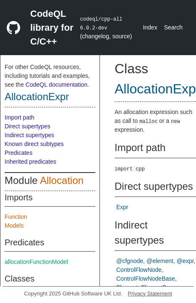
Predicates (18, 152)
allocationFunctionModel (36, 261)
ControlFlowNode (139, 269)
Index (150, 27)
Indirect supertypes (29, 135)
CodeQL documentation (56, 84)
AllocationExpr (37, 96)
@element (159, 261)
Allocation (62, 180)
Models (14, 225)
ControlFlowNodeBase (145, 278)
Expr (122, 207)
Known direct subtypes (34, 144)
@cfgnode (129, 261)
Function (16, 216)
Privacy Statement (150, 293)
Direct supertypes (27, 126)
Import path (19, 117)
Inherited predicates (30, 161)
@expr (185, 261)
